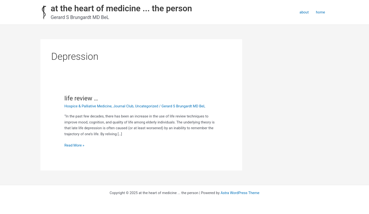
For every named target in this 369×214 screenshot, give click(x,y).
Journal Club (123, 106)
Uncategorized (146, 106)
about (304, 12)
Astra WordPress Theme (240, 193)
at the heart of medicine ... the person (121, 8)
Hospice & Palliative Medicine (88, 106)
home (320, 12)
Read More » (74, 145)
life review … (81, 98)
